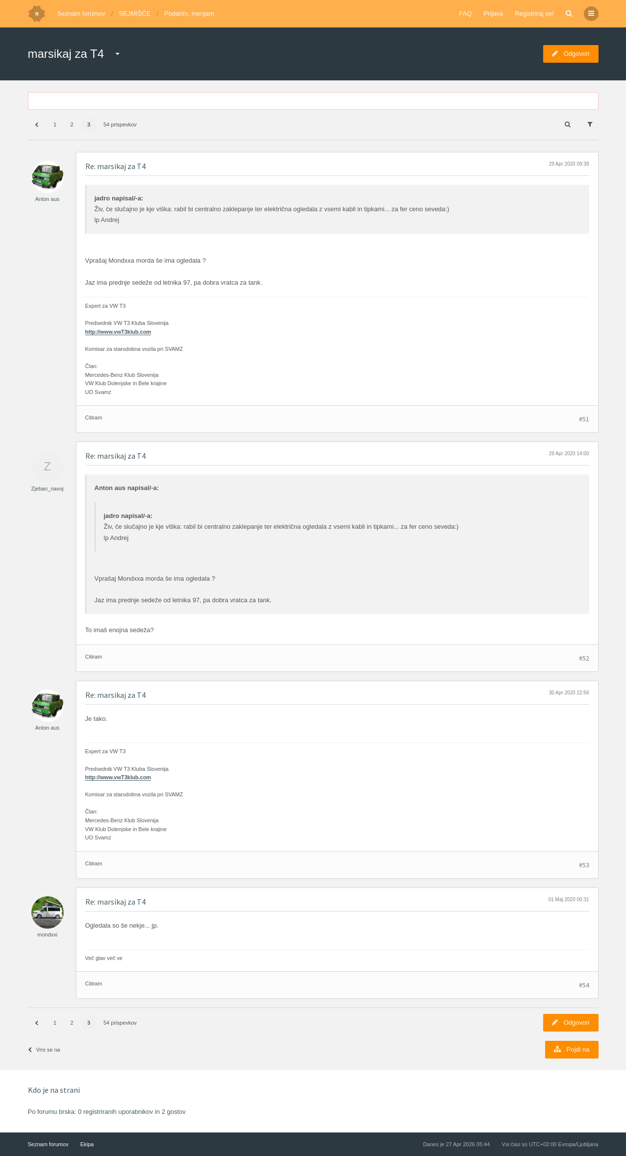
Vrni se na (44, 1050)
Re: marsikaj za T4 (115, 166)
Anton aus (47, 199)
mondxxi (47, 934)
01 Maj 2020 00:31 (569, 899)
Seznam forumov (81, 13)
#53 (584, 865)
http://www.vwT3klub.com (118, 332)
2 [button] (71, 124)
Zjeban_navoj (47, 489)
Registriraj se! (534, 13)
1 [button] (54, 124)
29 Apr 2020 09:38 (569, 164)
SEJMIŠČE (134, 13)
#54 (584, 985)
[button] (37, 125)
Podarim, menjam (189, 13)
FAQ (465, 13)
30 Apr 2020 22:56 (569, 692)
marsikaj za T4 (66, 53)
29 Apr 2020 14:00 (569, 453)
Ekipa (87, 1144)
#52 (584, 658)
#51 (584, 419)
